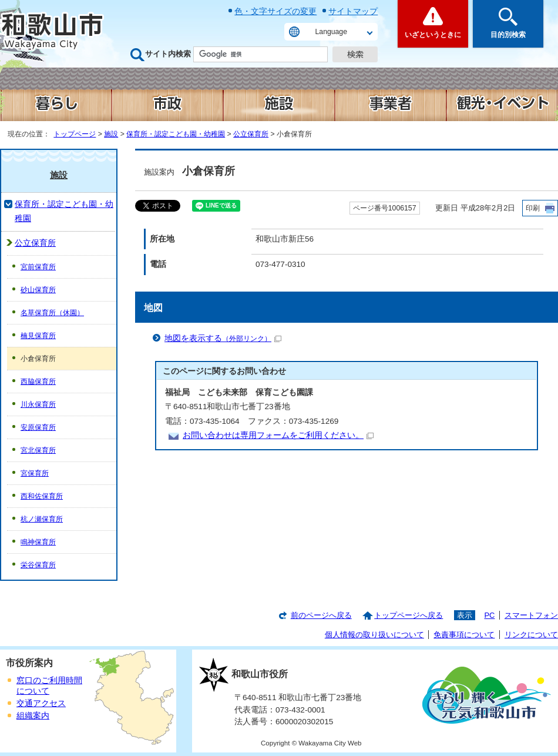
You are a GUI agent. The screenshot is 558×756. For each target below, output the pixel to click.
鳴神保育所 (38, 542)
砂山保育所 (38, 290)
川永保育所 (38, 404)
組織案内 (32, 715)
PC (489, 615)
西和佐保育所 (42, 496)
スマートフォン (531, 615)
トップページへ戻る (408, 615)
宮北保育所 (38, 450)
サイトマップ (353, 11)
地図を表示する (222, 338)
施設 (111, 134)
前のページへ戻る (321, 615)
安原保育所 (38, 427)
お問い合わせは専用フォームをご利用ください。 (278, 435)
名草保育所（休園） (52, 313)
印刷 (533, 208)
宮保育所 (35, 473)
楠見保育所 (38, 336)
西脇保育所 (38, 381)
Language (331, 32)
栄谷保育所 (38, 565)
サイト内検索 (168, 53)
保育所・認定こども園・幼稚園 (175, 134)
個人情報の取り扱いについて (374, 634)
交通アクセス (41, 703)
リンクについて (531, 634)
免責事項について (464, 634)
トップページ (74, 134)
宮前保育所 (38, 267)
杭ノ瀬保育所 (42, 519)
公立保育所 (250, 134)
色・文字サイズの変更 (275, 11)
